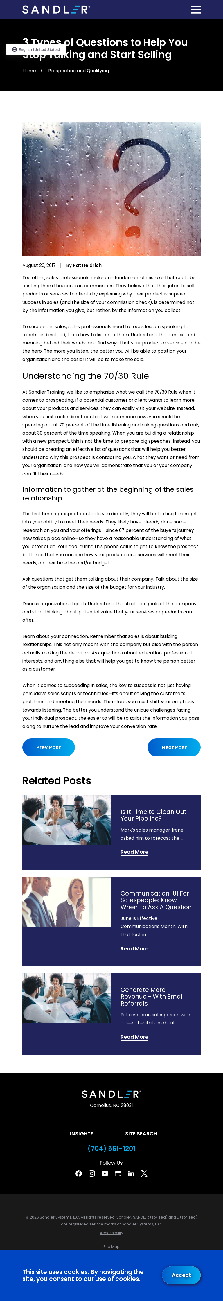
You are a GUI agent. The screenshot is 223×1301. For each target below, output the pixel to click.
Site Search (141, 1133)
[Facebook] (78, 1173)
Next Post (174, 747)
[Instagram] (92, 1173)
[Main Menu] (196, 10)
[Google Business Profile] (118, 1173)
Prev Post (48, 747)
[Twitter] (144, 1173)
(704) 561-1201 (111, 1148)
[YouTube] (105, 1173)
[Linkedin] (131, 1173)
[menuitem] (111, 1233)
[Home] (56, 10)
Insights (82, 1133)
